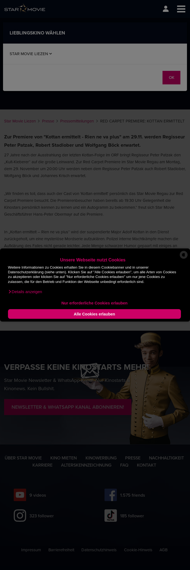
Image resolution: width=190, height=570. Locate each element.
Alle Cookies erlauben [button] (94, 314)
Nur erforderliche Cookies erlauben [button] (94, 303)
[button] (25, 292)
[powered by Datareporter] (183, 258)
